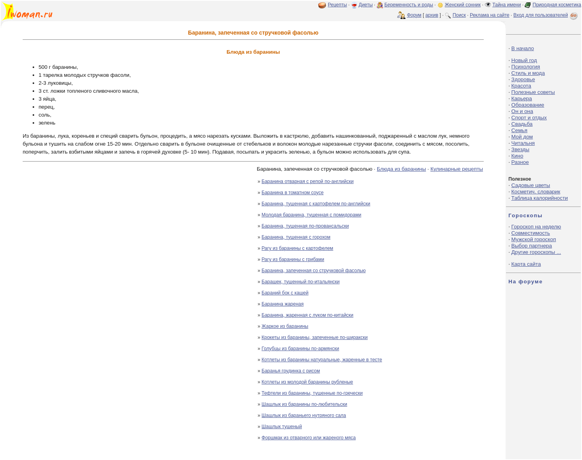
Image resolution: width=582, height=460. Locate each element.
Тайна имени (506, 5)
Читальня (523, 143)
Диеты (366, 5)
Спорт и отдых (529, 118)
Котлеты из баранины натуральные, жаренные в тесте (322, 360)
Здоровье (523, 79)
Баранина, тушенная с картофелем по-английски (316, 204)
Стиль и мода (528, 73)
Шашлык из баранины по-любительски (304, 404)
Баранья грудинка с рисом (291, 371)
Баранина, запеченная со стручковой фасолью (314, 270)
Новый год (524, 60)
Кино (517, 156)
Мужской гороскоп (533, 239)
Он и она (522, 111)
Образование (527, 105)
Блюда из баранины (401, 169)
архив (431, 15)
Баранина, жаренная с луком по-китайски (308, 315)
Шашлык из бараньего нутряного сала (304, 415)
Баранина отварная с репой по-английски (308, 181)
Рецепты (337, 5)
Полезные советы (533, 92)
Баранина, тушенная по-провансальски (305, 226)
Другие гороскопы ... (536, 252)
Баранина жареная (283, 304)
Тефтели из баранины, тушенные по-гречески (312, 393)
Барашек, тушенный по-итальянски (301, 282)
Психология (525, 67)
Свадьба (521, 124)
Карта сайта (526, 264)
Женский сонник (463, 5)
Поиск (459, 15)
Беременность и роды (408, 5)
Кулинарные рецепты (456, 169)
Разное (520, 162)
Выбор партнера (531, 246)
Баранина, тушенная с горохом (296, 237)
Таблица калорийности (539, 198)
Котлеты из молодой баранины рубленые (307, 382)
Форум (414, 15)
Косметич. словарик (535, 192)
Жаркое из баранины (285, 326)
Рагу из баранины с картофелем (297, 248)
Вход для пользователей (546, 15)
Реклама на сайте (490, 15)
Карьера (521, 98)
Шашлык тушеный (282, 426)
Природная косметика (557, 5)
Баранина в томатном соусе (293, 192)
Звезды (520, 149)
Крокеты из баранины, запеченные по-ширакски (315, 337)
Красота (521, 86)
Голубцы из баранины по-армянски (300, 348)
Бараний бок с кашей (285, 293)
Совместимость (530, 233)
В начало (522, 48)
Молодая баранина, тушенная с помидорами (312, 215)
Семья (519, 130)
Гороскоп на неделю (536, 227)
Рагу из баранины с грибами (293, 259)
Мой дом (522, 137)
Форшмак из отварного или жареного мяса (309, 438)
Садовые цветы (530, 185)
